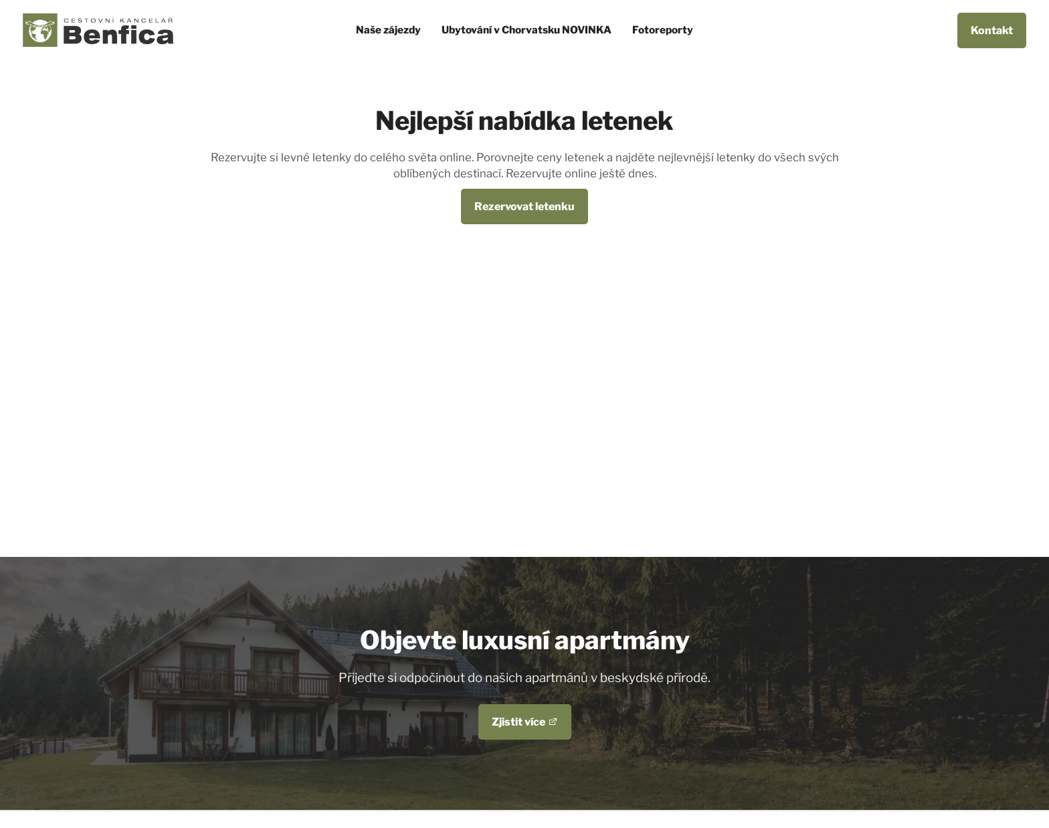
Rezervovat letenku (524, 206)
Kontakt (992, 30)
